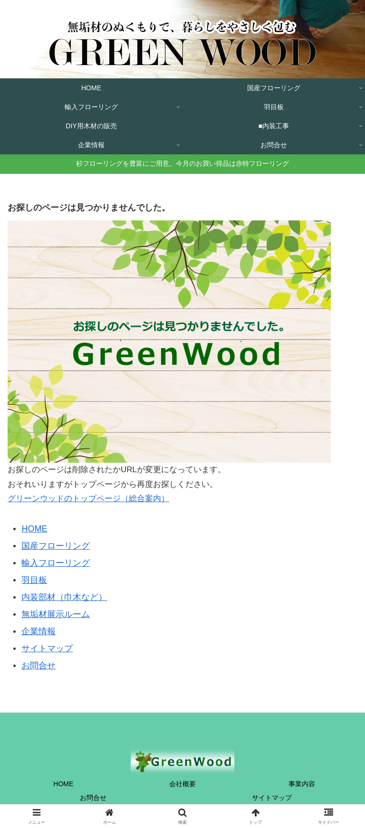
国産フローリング (55, 546)
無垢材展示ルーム (55, 614)
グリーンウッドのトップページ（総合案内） (88, 498)
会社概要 (182, 784)
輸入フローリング (55, 563)
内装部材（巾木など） (64, 597)
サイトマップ (47, 648)
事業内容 (301, 784)
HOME (34, 528)
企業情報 (38, 631)
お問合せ (38, 665)
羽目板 (34, 580)
